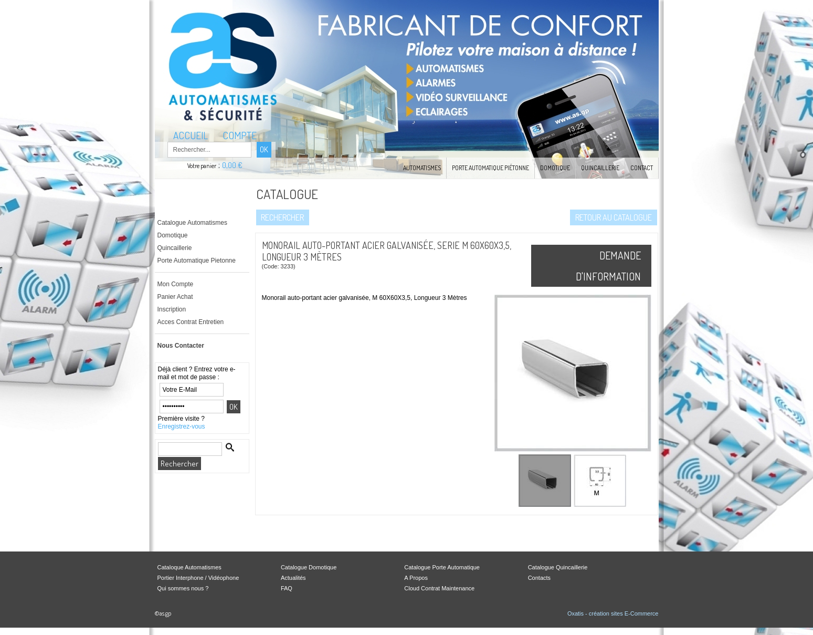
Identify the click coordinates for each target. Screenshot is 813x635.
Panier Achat (175, 296)
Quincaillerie (600, 168)
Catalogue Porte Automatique (442, 567)
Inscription (171, 309)
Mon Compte (175, 284)
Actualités (293, 578)
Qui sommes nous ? (183, 588)
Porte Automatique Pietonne (196, 260)
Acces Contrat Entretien (190, 322)
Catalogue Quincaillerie (558, 567)
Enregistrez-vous (181, 426)
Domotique (555, 168)
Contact (641, 168)
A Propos (416, 578)
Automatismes (422, 168)
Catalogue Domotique (308, 567)
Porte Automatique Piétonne (490, 168)
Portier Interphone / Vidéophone (198, 578)
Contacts (539, 578)
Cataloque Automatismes (189, 567)
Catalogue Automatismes (192, 222)
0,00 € (232, 165)
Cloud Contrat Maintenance (439, 588)
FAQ (286, 588)
